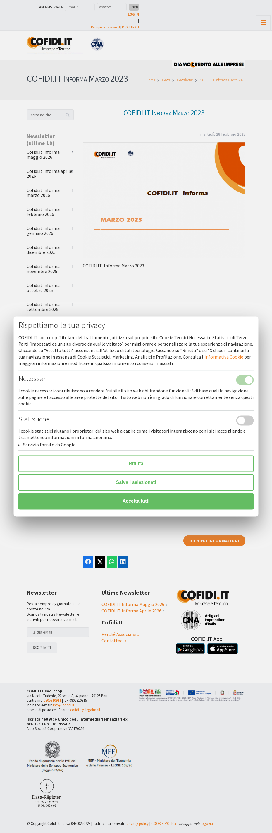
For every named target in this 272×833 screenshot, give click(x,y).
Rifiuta (136, 463)
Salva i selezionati (136, 482)
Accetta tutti (136, 501)
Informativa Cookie (223, 357)
